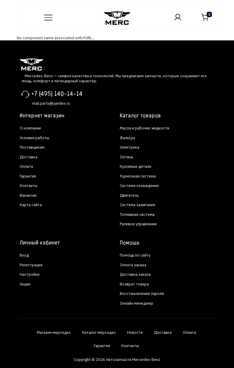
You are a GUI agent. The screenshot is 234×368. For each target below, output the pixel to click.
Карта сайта (31, 204)
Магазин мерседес (54, 332)
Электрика (129, 147)
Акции (25, 284)
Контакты (28, 185)
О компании (30, 128)
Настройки (29, 274)
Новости (135, 332)
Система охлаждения (139, 185)
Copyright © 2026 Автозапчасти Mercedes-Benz (117, 359)
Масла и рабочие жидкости (144, 128)
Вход (24, 255)
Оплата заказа (133, 264)
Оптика (126, 157)
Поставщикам (32, 147)
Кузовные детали (135, 166)
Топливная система (137, 214)
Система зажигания (137, 204)
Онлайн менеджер (136, 303)
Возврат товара (134, 284)
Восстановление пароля (142, 293)
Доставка (28, 157)
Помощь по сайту (135, 255)
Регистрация (31, 264)
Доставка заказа (135, 274)
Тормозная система (138, 176)
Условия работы (34, 137)
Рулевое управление (138, 223)
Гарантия (28, 176)
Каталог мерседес (99, 332)
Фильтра (127, 137)
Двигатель (129, 195)
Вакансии (28, 195)
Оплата (26, 166)
